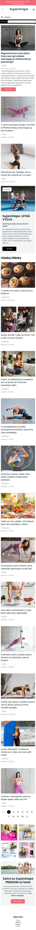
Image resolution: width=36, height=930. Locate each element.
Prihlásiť (34, 10)
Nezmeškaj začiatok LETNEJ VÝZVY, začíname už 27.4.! (18, 2)
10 (22, 816)
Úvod (18, 920)
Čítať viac (8, 89)
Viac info (9, 249)
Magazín (18, 924)
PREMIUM (18, 922)
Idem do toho (17, 901)
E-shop (18, 926)
